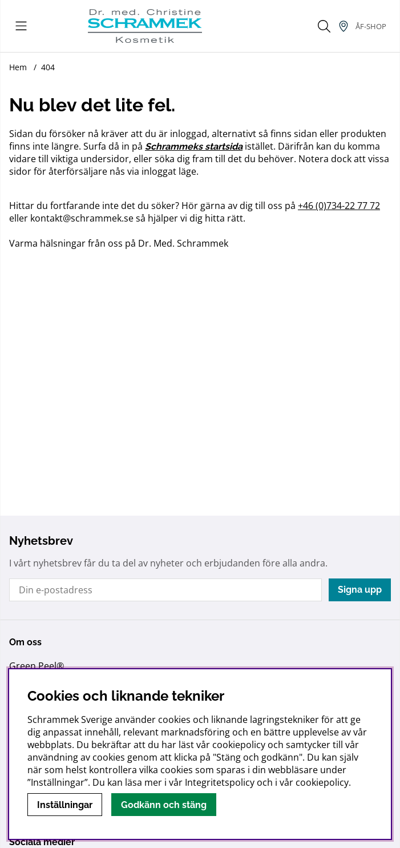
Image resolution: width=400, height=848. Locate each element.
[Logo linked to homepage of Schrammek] (145, 26)
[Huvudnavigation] (21, 26)
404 (48, 67)
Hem (18, 67)
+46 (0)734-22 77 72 (339, 205)
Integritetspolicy (219, 782)
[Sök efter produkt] (324, 26)
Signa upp (360, 589)
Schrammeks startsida (194, 146)
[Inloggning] (371, 26)
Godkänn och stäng (164, 804)
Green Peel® (36, 666)
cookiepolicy (322, 782)
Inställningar (64, 804)
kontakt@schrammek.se (82, 218)
